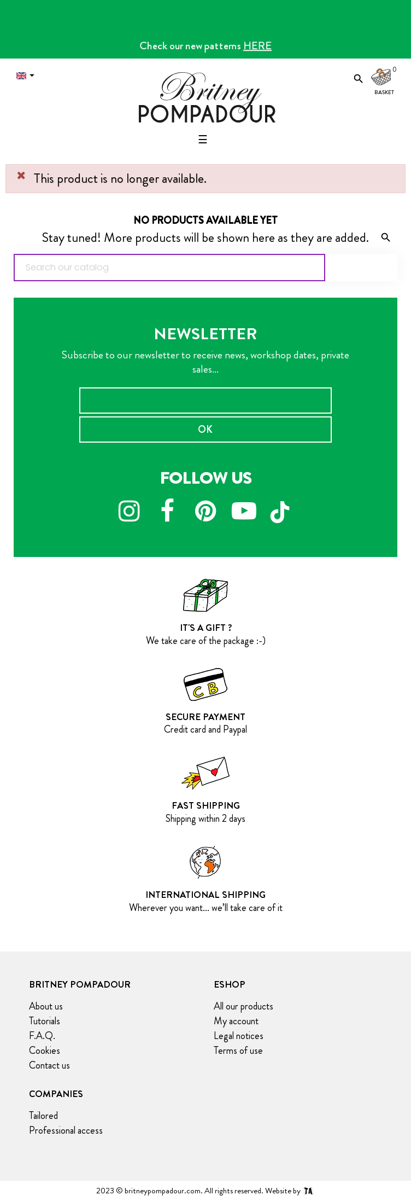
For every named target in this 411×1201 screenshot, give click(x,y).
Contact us (49, 1065)
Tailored (43, 1116)
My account (236, 1021)
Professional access (66, 1130)
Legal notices (238, 1036)
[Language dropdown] (27, 76)
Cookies (44, 1050)
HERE (257, 46)
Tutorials (44, 1021)
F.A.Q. (42, 1036)
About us (46, 1006)
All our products (243, 1006)
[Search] (169, 267)
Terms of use (238, 1050)
